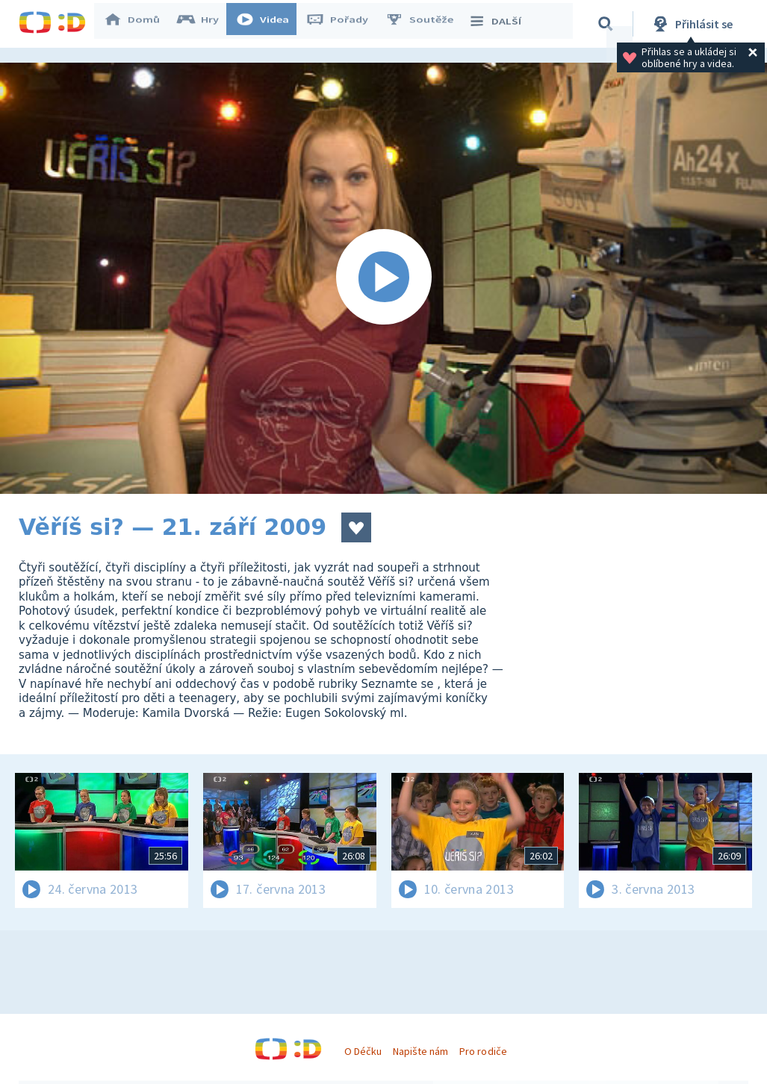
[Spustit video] (383, 278)
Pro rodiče (482, 1051)
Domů (139, 24)
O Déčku (363, 1051)
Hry (205, 24)
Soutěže (426, 24)
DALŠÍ (501, 24)
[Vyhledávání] (608, 24)
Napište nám (420, 1051)
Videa (269, 24)
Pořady (344, 24)
